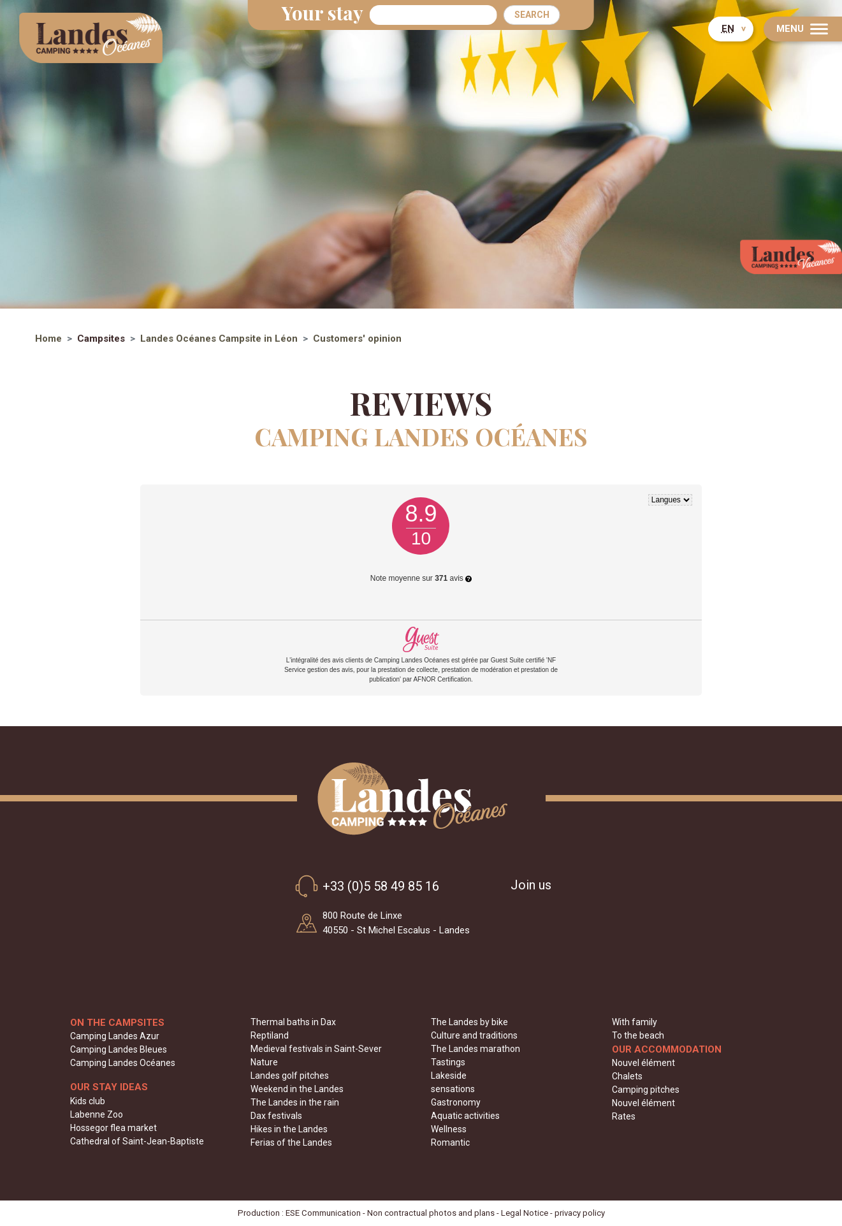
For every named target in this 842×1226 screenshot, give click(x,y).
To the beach (638, 1035)
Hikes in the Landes (289, 1129)
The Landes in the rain (294, 1102)
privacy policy (580, 1213)
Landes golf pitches (289, 1075)
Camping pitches (645, 1089)
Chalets (627, 1076)
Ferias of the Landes (291, 1142)
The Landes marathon (475, 1049)
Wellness (449, 1129)
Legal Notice (524, 1213)
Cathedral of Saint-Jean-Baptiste (137, 1141)
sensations (453, 1089)
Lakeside (449, 1075)
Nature (264, 1062)
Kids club (87, 1101)
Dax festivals (276, 1116)
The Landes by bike (469, 1022)
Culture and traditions (474, 1035)
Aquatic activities (465, 1116)
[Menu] (803, 29)
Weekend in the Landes (297, 1089)
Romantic (450, 1142)
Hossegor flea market (113, 1128)
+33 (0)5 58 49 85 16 (365, 886)
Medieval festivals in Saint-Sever (316, 1049)
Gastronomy (456, 1102)
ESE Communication (323, 1213)
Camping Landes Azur (114, 1036)
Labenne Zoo (96, 1114)
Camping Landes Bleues (118, 1049)
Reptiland (269, 1035)
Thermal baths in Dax (293, 1022)
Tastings (448, 1062)
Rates (623, 1116)
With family (634, 1022)
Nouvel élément (643, 1063)
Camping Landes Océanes (122, 1063)
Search (531, 15)
